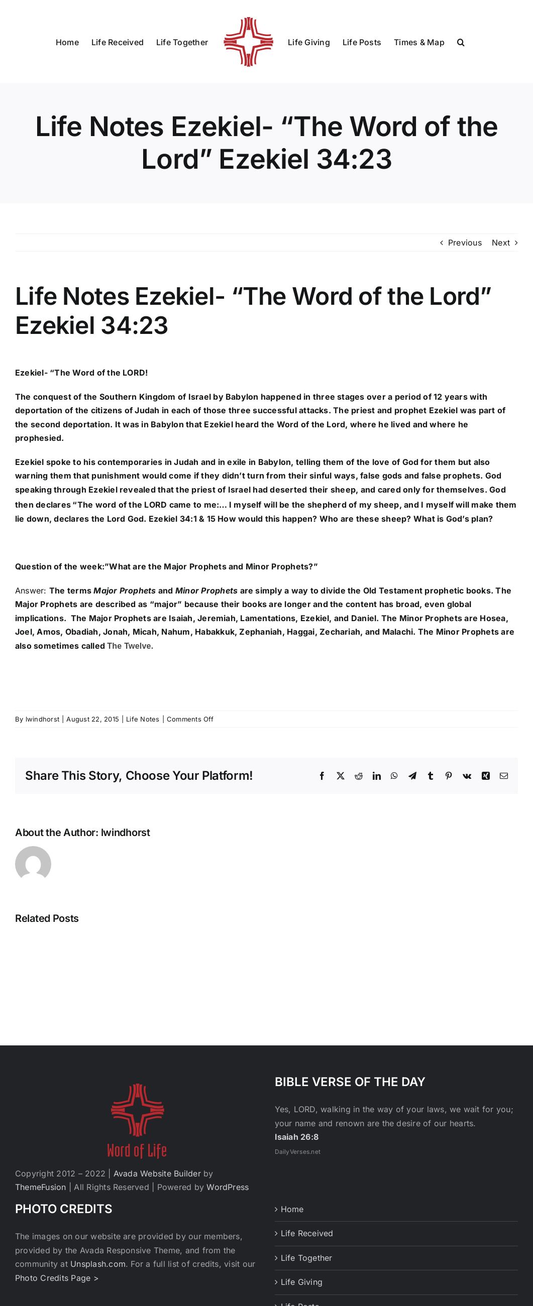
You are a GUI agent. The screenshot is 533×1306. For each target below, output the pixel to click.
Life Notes (142, 719)
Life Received (307, 1233)
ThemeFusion (40, 1187)
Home (292, 1209)
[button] (461, 42)
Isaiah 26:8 (297, 1137)
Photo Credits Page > (57, 1278)
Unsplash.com (98, 1264)
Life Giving (302, 1282)
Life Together (307, 1258)
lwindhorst (42, 719)
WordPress (227, 1187)
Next (501, 243)
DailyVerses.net (298, 1151)
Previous (465, 243)
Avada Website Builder (157, 1173)
